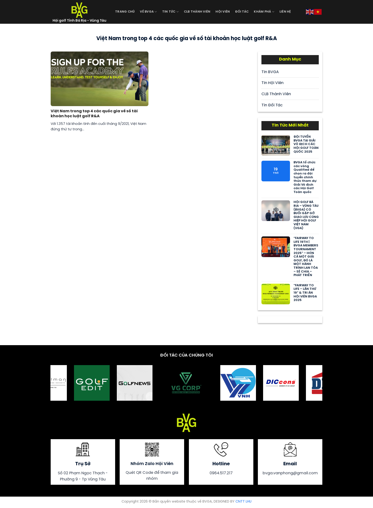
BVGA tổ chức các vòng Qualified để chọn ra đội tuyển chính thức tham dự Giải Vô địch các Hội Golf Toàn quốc (305, 177)
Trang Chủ (125, 11)
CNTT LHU (243, 501)
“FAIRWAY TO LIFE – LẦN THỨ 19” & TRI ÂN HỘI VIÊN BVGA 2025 (305, 293)
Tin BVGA (270, 72)
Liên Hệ (285, 11)
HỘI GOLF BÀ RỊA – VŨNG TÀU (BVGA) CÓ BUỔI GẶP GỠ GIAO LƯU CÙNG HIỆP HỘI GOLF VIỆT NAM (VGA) (306, 215)
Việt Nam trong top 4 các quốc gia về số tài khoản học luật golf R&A (94, 113)
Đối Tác (242, 11)
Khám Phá (264, 11)
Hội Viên (223, 11)
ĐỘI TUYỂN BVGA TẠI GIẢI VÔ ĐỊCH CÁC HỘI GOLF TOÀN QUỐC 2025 (306, 144)
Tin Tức (170, 11)
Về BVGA (148, 11)
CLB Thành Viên (197, 11)
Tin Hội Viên (272, 83)
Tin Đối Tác (272, 105)
